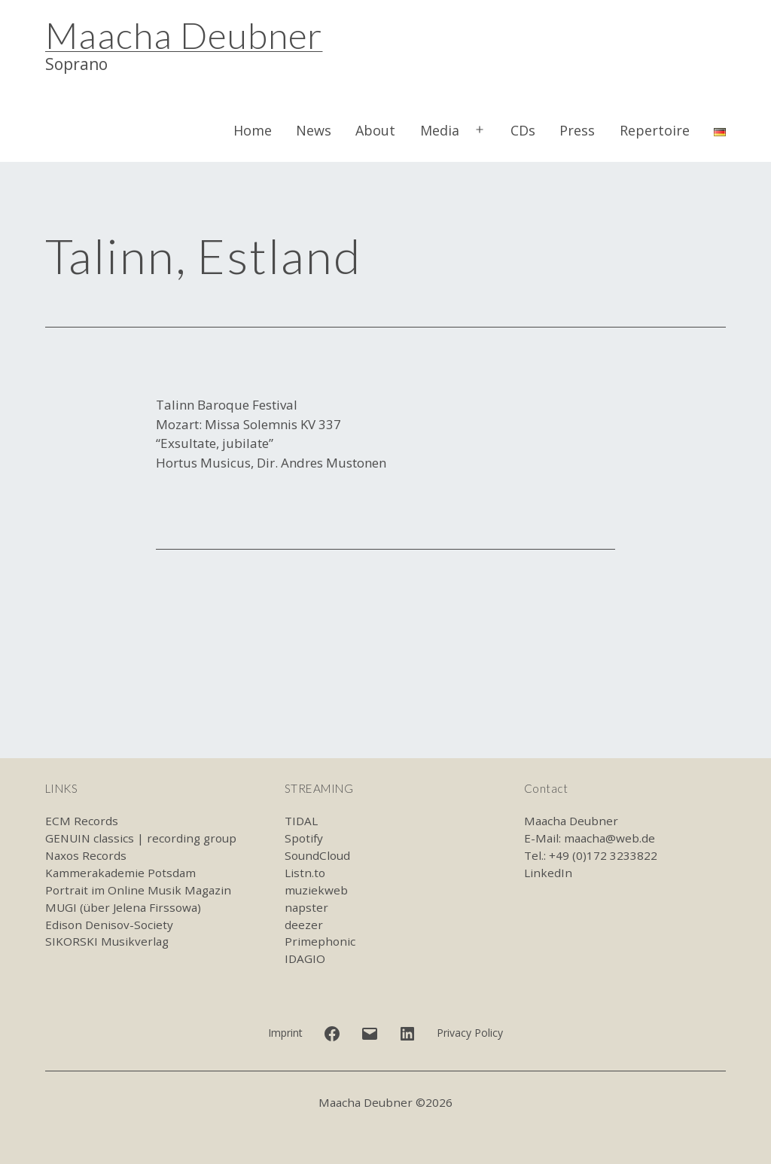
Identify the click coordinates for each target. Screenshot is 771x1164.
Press (577, 130)
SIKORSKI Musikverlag (107, 941)
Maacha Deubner (183, 35)
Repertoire (655, 130)
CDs (522, 130)
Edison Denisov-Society (109, 924)
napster (306, 907)
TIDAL (301, 820)
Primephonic (320, 941)
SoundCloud (317, 855)
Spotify (304, 838)
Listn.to (305, 872)
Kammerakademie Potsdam (120, 872)
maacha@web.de (609, 838)
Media (439, 130)
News (313, 130)
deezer (304, 924)
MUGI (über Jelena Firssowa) (123, 907)
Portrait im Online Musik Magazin (138, 889)
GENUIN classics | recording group (140, 838)
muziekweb (316, 889)
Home (252, 130)
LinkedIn (548, 872)
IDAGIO (305, 958)
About (375, 130)
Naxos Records (85, 855)
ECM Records (81, 820)
